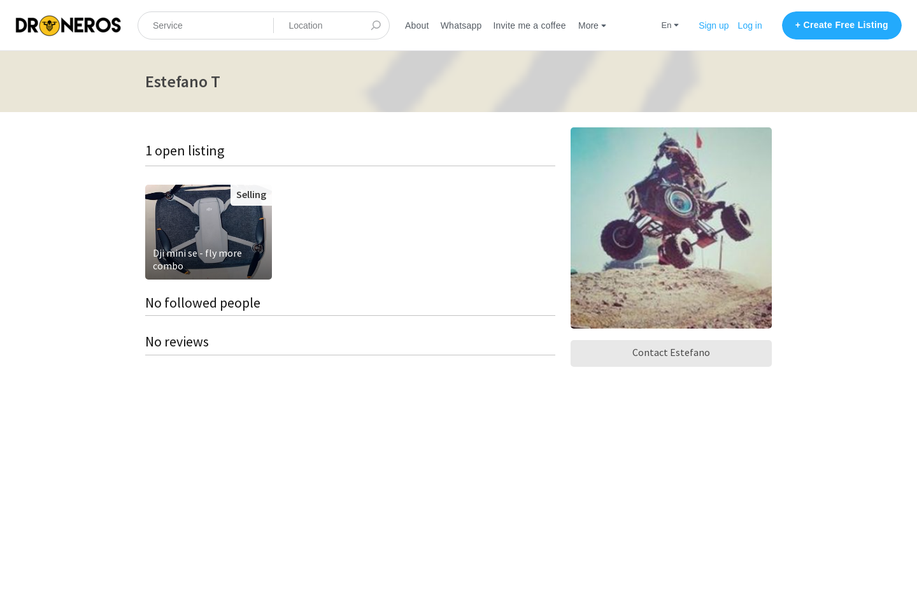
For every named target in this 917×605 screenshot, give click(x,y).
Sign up (714, 25)
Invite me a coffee (529, 25)
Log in (750, 25)
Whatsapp (461, 25)
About (417, 25)
